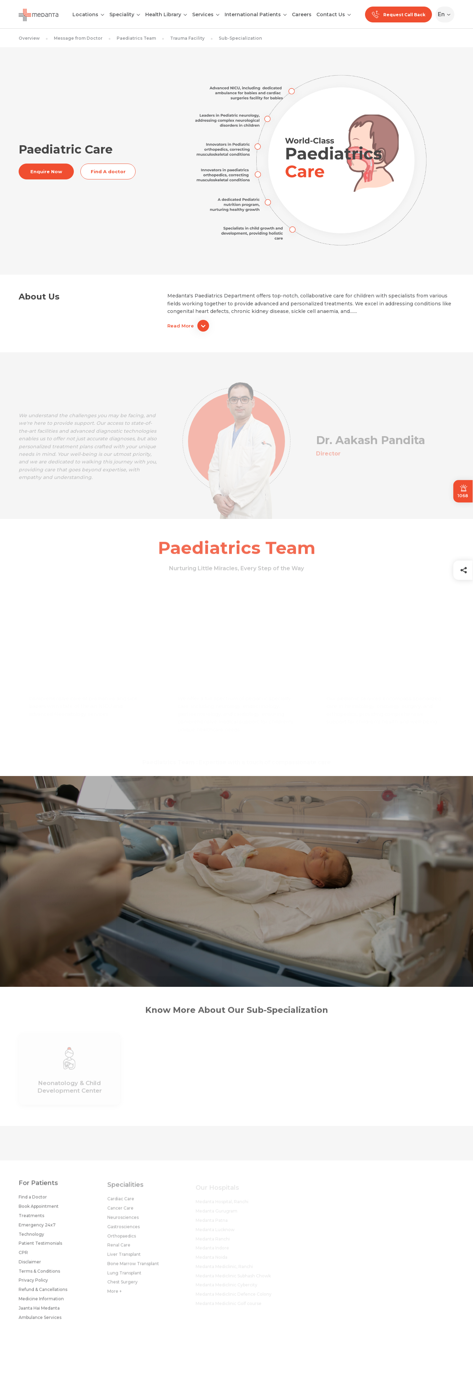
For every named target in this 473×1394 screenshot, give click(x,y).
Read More (188, 326)
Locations (85, 14)
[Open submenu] (138, 14)
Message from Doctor (78, 38)
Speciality (121, 14)
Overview (29, 38)
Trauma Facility (187, 38)
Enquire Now (46, 171)
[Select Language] (446, 14)
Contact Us (330, 14)
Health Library (163, 14)
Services (203, 14)
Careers (302, 14)
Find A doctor (108, 171)
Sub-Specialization (240, 38)
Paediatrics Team (136, 38)
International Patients (253, 14)
